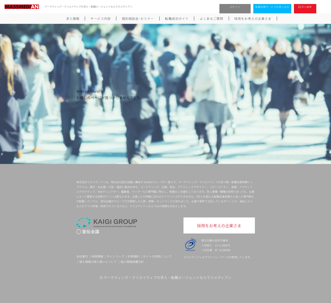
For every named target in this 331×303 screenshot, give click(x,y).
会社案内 (82, 256)
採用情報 (97, 256)
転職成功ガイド (177, 18)
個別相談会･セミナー (138, 18)
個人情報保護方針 (132, 262)
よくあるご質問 (211, 18)
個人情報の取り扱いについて (98, 262)
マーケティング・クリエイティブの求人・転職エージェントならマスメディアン (167, 277)
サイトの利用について (157, 256)
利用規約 (133, 256)
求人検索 (306, 6)
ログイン (235, 6)
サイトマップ (115, 256)
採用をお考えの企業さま (252, 18)
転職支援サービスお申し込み (272, 6)
